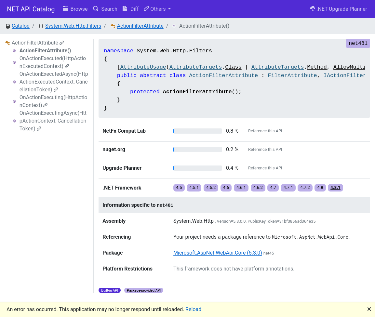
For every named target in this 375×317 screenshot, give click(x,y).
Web (164, 51)
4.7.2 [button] (305, 187)
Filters (200, 51)
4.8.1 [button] (335, 187)
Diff (131, 9)
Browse (75, 9)
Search (105, 9)
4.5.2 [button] (211, 187)
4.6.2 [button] (258, 187)
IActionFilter (345, 76)
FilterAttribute (292, 76)
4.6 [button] (226, 187)
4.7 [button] (273, 187)
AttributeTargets (195, 67)
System (146, 51)
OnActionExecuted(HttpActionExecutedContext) (53, 62)
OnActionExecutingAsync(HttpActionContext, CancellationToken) (53, 121)
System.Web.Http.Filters (73, 26)
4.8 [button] (320, 187)
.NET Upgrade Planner (338, 9)
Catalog (21, 26)
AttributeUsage (143, 67)
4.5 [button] (179, 187)
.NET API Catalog (30, 9)
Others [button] (155, 9)
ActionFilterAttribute (140, 26)
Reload (193, 309)
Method (317, 67)
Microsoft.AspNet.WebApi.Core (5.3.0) (217, 253)
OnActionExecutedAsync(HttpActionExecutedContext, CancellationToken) (54, 82)
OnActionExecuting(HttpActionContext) (53, 101)
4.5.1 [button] (194, 187)
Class (233, 67)
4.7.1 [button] (288, 187)
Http (179, 51)
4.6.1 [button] (241, 187)
